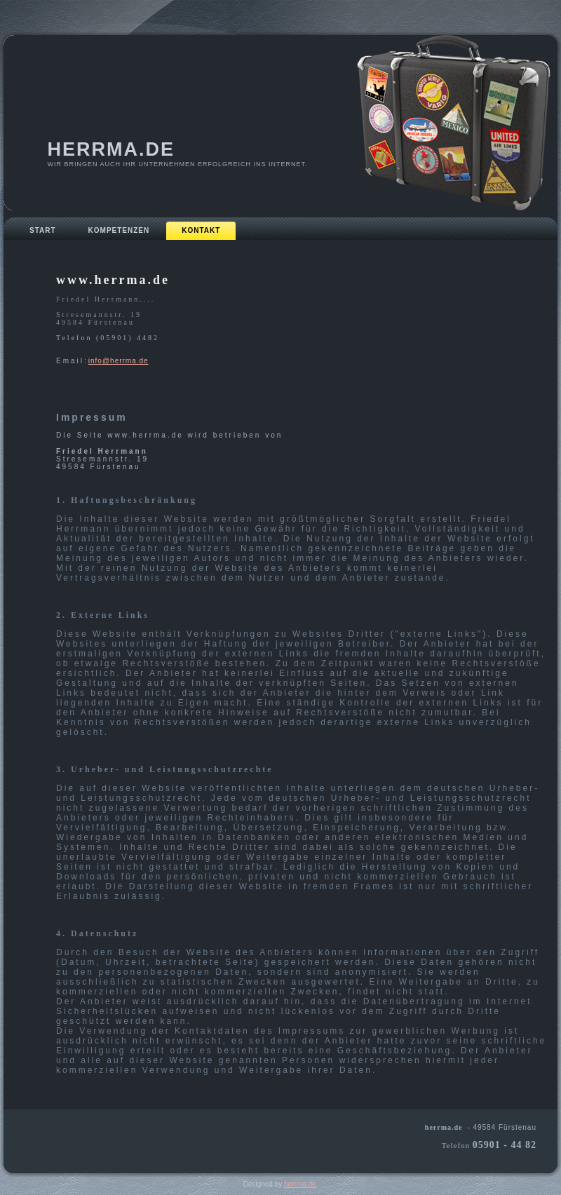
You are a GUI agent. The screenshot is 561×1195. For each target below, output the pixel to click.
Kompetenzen (119, 230)
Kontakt (201, 230)
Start (42, 230)
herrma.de (111, 149)
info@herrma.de (118, 361)
